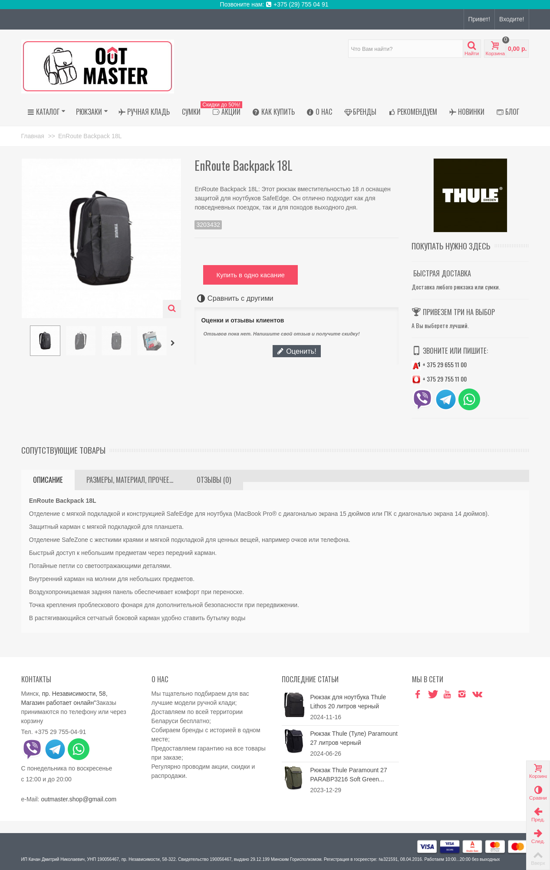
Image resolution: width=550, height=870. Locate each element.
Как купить (274, 112)
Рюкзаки (92, 111)
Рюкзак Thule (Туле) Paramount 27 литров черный (354, 738)
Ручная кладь (144, 112)
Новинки (466, 112)
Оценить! (296, 351)
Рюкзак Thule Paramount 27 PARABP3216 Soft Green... (348, 775)
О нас (319, 112)
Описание (48, 480)
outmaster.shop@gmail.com (78, 799)
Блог (508, 112)
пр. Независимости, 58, (75, 693)
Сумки (191, 111)
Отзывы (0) (214, 480)
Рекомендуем (413, 112)
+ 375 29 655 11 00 (439, 364)
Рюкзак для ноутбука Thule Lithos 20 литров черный (348, 702)
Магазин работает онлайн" (58, 702)
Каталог (46, 112)
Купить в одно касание (250, 275)
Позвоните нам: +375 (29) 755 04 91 (275, 4)
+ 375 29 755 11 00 (439, 378)
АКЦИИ (224, 112)
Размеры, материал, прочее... (129, 480)
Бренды (360, 112)
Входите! (511, 19)
